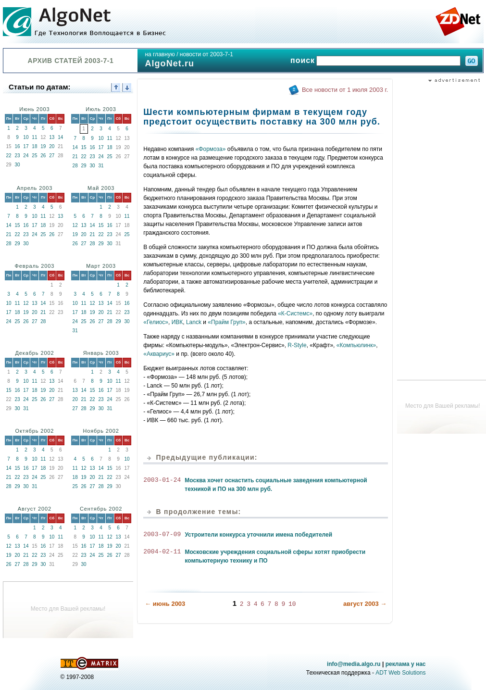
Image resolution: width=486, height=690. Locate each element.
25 (34, 155)
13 (51, 137)
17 (25, 146)
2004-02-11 (162, 552)
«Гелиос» (155, 322)
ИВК (177, 322)
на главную (159, 54)
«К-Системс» (295, 313)
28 (75, 165)
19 (43, 146)
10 (25, 137)
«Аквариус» (158, 354)
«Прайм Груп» (226, 322)
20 (51, 146)
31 (101, 165)
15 (84, 147)
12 (75, 225)
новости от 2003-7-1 (206, 54)
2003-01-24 (162, 480)
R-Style (296, 345)
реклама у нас (406, 664)
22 (8, 155)
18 (34, 146)
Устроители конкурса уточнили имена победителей (258, 534)
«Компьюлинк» (356, 345)
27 (51, 155)
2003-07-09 (162, 534)
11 (34, 137)
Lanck (193, 322)
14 (60, 137)
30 (17, 164)
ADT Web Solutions (400, 672)
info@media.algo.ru (354, 664)
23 (17, 155)
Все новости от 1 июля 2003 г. (345, 89)
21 (75, 156)
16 (17, 146)
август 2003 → (364, 603)
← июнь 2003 (165, 603)
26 (43, 155)
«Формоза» (211, 149)
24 (25, 155)
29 (84, 165)
